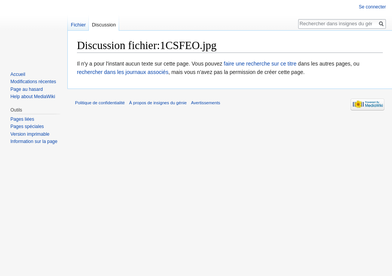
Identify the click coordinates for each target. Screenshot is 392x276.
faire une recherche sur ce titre (260, 64)
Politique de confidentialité (100, 102)
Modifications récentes (33, 81)
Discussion (104, 25)
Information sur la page (33, 141)
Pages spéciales (27, 126)
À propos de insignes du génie (158, 102)
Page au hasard (26, 89)
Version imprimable (29, 134)
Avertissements (205, 102)
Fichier (78, 25)
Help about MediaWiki (32, 96)
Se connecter (372, 7)
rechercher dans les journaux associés (122, 72)
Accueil (17, 74)
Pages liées (22, 119)
